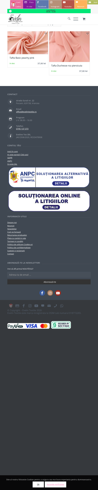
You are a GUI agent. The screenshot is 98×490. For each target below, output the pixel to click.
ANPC (9, 161)
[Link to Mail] (49, 305)
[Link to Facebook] (42, 4)
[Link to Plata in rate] (29, 4)
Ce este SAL (12, 164)
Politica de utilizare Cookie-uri (20, 244)
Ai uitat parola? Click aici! (17, 154)
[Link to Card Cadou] (16, 4)
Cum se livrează (14, 232)
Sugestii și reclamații (16, 250)
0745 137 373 (22, 128)
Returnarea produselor (17, 235)
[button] (45, 33)
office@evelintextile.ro (26, 111)
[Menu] (74, 19)
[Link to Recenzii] (80, 4)
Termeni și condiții (15, 241)
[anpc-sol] (49, 200)
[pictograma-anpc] (49, 177)
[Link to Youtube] (68, 4)
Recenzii (10, 225)
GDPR (9, 157)
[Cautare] (67, 19)
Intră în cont (12, 151)
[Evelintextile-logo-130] (40, 19)
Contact (10, 254)
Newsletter (12, 229)
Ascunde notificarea (55, 484)
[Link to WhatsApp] (62, 305)
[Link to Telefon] (55, 305)
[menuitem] (67, 19)
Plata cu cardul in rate (16, 238)
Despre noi (12, 222)
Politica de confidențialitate (19, 247)
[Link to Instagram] (55, 4)
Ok (38, 484)
